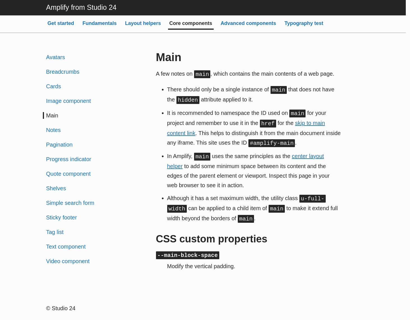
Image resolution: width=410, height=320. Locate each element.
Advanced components (248, 23)
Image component (68, 101)
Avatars (55, 57)
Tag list (55, 232)
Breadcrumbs (63, 72)
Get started (61, 23)
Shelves (56, 188)
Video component (68, 261)
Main (52, 115)
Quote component (68, 174)
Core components (190, 23)
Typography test (304, 23)
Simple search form (70, 203)
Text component (66, 247)
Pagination (59, 145)
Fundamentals (100, 23)
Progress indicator (68, 159)
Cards (53, 86)
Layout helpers (143, 23)
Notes (53, 130)
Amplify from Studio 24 (81, 7)
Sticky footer (61, 217)
